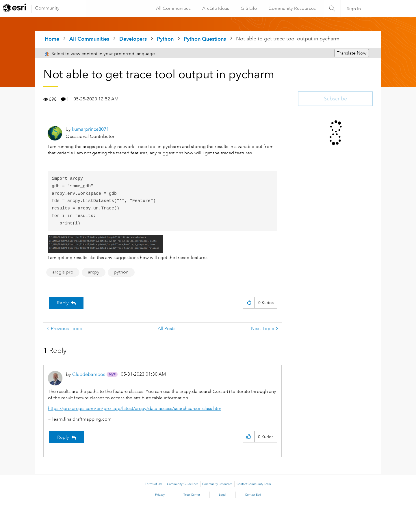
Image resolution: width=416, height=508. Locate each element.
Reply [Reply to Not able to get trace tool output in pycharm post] (63, 303)
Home (52, 39)
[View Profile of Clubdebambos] (88, 374)
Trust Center (191, 494)
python (121, 272)
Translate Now (352, 53)
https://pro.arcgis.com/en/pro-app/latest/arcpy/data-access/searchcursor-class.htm (134, 408)
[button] (105, 244)
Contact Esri (253, 494)
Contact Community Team (254, 484)
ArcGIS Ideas (215, 8)
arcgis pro (62, 272)
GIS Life (248, 8)
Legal (222, 494)
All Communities (173, 8)
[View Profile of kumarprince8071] (90, 129)
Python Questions (205, 39)
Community (47, 8)
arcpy (93, 272)
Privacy (160, 494)
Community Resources (291, 8)
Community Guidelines (182, 484)
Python (165, 39)
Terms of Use (154, 484)
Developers (133, 39)
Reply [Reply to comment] (63, 437)
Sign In (354, 9)
